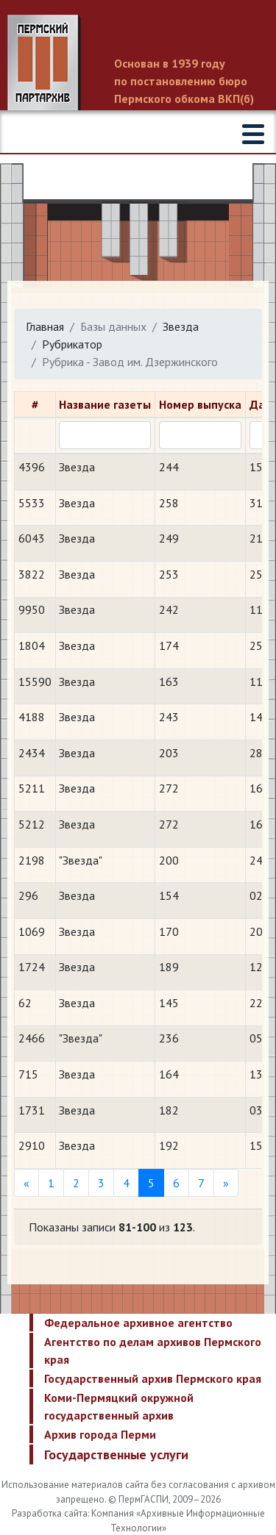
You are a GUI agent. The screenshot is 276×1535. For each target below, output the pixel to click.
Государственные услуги (116, 1454)
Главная (45, 326)
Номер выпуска (200, 404)
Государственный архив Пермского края (152, 1378)
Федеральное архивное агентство (138, 1322)
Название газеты (105, 404)
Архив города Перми (100, 1434)
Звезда (181, 326)
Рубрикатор (72, 344)
